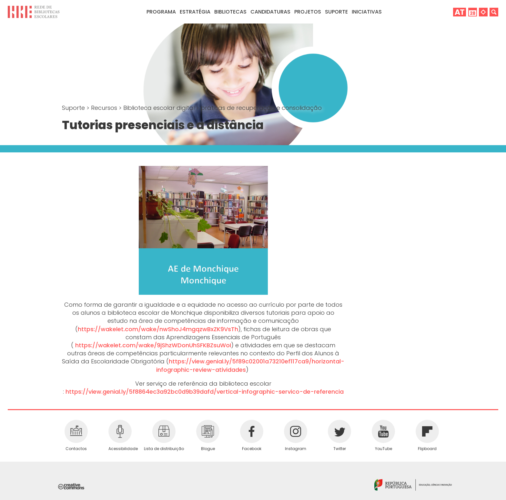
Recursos (105, 108)
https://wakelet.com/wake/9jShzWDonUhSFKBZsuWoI (153, 345)
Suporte (74, 108)
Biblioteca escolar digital (159, 108)
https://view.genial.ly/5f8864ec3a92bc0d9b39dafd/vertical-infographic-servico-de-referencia (205, 392)
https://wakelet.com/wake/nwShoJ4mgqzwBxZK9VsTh (158, 329)
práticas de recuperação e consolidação (261, 108)
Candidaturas (270, 11)
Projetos (307, 11)
